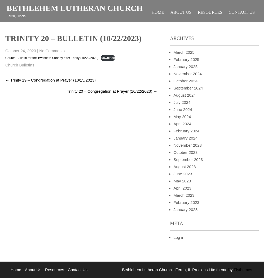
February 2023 (186, 202)
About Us (180, 12)
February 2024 (186, 131)
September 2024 (188, 88)
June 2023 (182, 174)
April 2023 (182, 188)
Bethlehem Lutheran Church (75, 8)
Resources (210, 12)
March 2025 (183, 52)
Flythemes (242, 269)
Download (108, 58)
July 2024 (181, 102)
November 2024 (187, 73)
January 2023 (185, 209)
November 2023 (187, 145)
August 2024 (184, 95)
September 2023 (188, 159)
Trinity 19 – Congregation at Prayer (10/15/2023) (50, 80)
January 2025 (185, 66)
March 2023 (183, 195)
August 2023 (184, 166)
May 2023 (182, 181)
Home (158, 12)
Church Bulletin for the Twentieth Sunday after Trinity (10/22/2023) (51, 58)
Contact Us (242, 12)
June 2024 (182, 109)
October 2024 (185, 81)
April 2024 (182, 124)
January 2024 (185, 138)
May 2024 (182, 116)
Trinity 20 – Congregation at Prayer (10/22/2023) (112, 91)
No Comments (52, 50)
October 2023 (185, 152)
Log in (178, 237)
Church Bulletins (19, 65)
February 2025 (186, 59)
